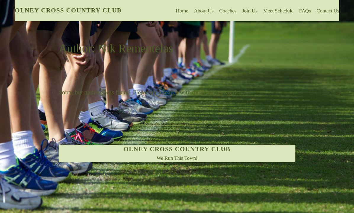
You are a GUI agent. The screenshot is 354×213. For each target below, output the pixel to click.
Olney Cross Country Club (68, 10)
